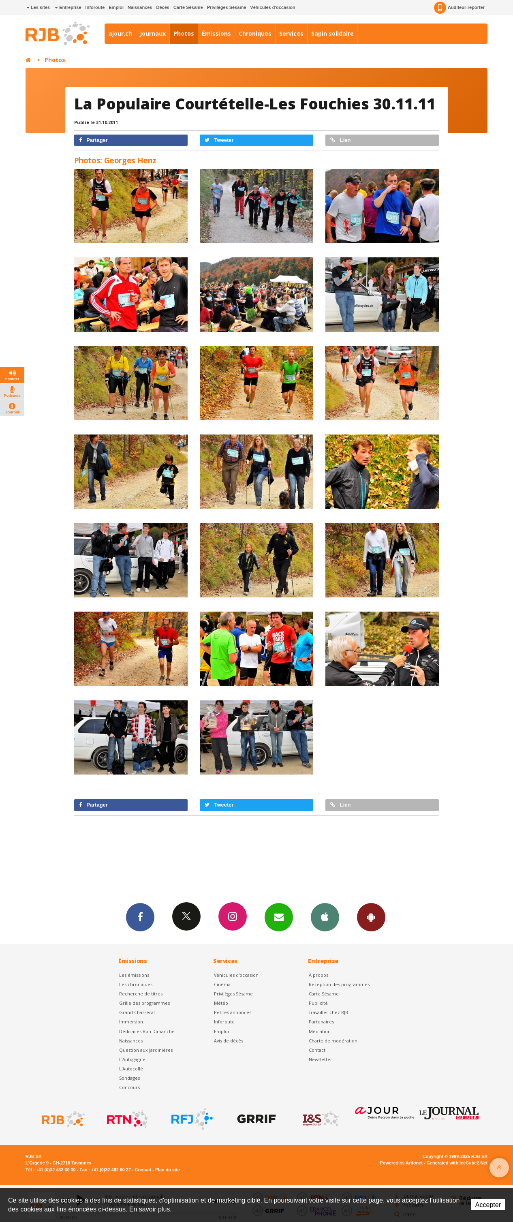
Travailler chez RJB (328, 1012)
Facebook (140, 917)
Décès (162, 7)
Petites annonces (232, 1012)
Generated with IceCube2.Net (457, 1162)
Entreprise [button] (68, 7)
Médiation (320, 1031)
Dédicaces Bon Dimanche (147, 1031)
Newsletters (279, 917)
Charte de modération (333, 1040)
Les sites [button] (38, 7)
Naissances (140, 7)
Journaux (153, 33)
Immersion (131, 1021)
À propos (318, 975)
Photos (183, 33)
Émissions (216, 33)
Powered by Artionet (401, 1162)
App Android (371, 917)
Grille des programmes (144, 1003)
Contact (317, 1050)
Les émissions (134, 975)
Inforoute (95, 7)
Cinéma (222, 984)
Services (291, 33)
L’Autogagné (132, 1059)
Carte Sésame (188, 7)
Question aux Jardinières (146, 1050)
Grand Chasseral (137, 1012)
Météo (221, 1003)
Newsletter (320, 1059)
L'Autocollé (131, 1068)
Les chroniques (135, 984)
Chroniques (255, 33)
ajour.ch (120, 33)
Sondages (129, 1078)
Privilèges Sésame (226, 7)
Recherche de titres (140, 993)
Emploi (116, 7)
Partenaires (321, 1021)
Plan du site (167, 1169)
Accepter (488, 1204)
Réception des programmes (339, 984)
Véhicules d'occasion (272, 7)
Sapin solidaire (332, 33)
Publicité (318, 1003)
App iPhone (325, 917)
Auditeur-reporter (459, 8)
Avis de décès (228, 1040)
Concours (129, 1087)
